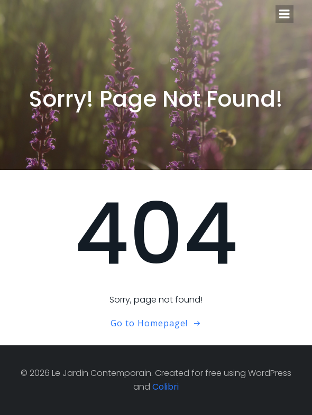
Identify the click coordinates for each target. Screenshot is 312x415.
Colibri (165, 387)
